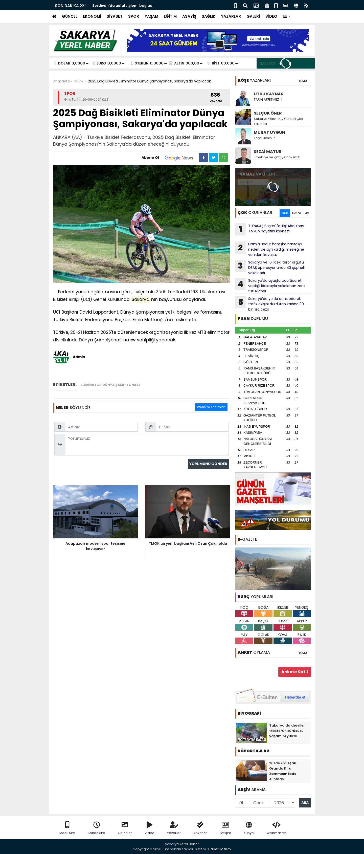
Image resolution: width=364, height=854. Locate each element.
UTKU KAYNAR (269, 94)
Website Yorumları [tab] (211, 407)
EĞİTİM (170, 16)
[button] (286, 16)
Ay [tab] (307, 213)
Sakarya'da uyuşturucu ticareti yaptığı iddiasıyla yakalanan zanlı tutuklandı (270, 286)
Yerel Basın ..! (264, 138)
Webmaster (276, 828)
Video (149, 828)
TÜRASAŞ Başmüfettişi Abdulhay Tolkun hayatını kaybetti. (269, 229)
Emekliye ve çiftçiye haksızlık (277, 157)
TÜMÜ (302, 81)
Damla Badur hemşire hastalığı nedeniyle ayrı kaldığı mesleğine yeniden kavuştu (269, 249)
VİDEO (271, 16)
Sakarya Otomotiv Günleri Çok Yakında (278, 121)
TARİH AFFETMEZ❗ (268, 99)
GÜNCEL (69, 16)
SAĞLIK (208, 16)
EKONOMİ (92, 16)
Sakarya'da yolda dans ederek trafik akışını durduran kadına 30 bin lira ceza (269, 304)
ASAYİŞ (189, 16)
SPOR (133, 16)
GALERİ (253, 16)
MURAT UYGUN (269, 132)
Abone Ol (170, 158)
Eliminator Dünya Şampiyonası (110, 384)
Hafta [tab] (296, 213)
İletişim (225, 828)
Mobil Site (67, 828)
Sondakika (96, 828)
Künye (249, 828)
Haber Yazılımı (220, 849)
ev (133, 340)
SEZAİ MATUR (268, 152)
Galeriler (125, 828)
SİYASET (115, 16)
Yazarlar (174, 828)
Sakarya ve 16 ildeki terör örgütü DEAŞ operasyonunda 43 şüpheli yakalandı (270, 267)
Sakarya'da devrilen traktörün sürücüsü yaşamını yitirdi (287, 730)
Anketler (200, 828)
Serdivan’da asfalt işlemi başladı (122, 5)
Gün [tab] (285, 213)
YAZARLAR (231, 16)
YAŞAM (151, 16)
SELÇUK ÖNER (268, 113)
